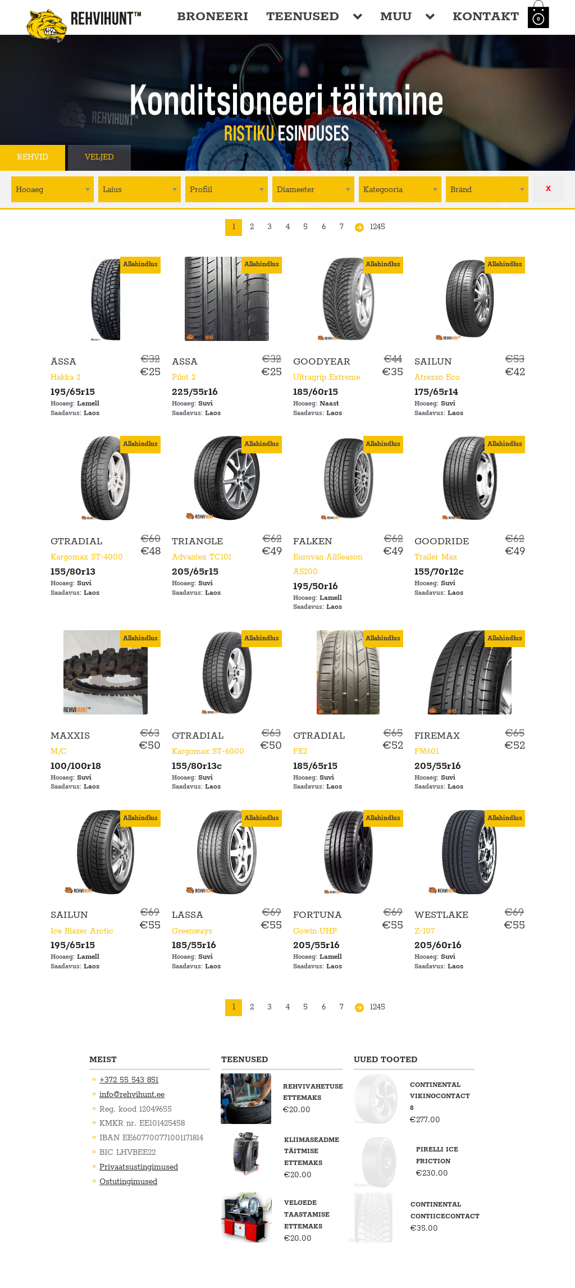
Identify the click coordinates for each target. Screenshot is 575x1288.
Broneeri (212, 16)
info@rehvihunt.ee (132, 1095)
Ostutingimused (128, 1182)
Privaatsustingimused (138, 1167)
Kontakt (486, 16)
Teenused (302, 16)
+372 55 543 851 (128, 1080)
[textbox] (52, 189)
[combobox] (52, 189)
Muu (396, 16)
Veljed (99, 157)
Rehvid (32, 157)
